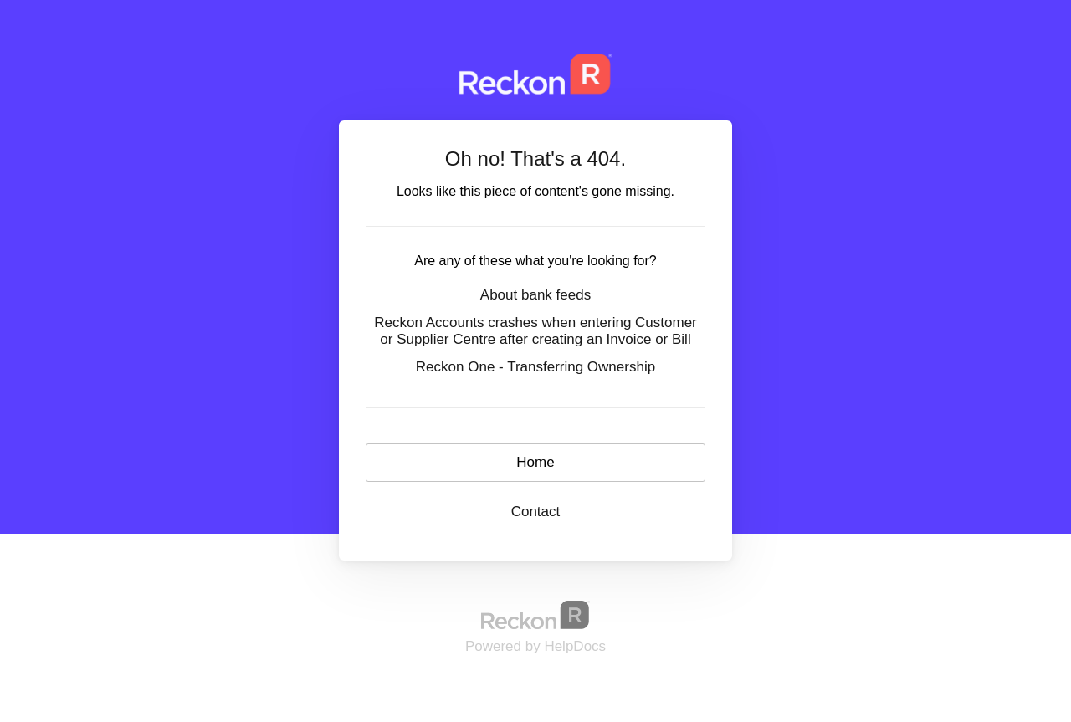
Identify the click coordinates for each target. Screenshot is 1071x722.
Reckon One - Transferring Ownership (535, 367)
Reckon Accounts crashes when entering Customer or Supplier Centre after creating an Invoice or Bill (535, 331)
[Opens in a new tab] (535, 614)
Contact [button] (536, 512)
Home (535, 462)
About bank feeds (535, 295)
